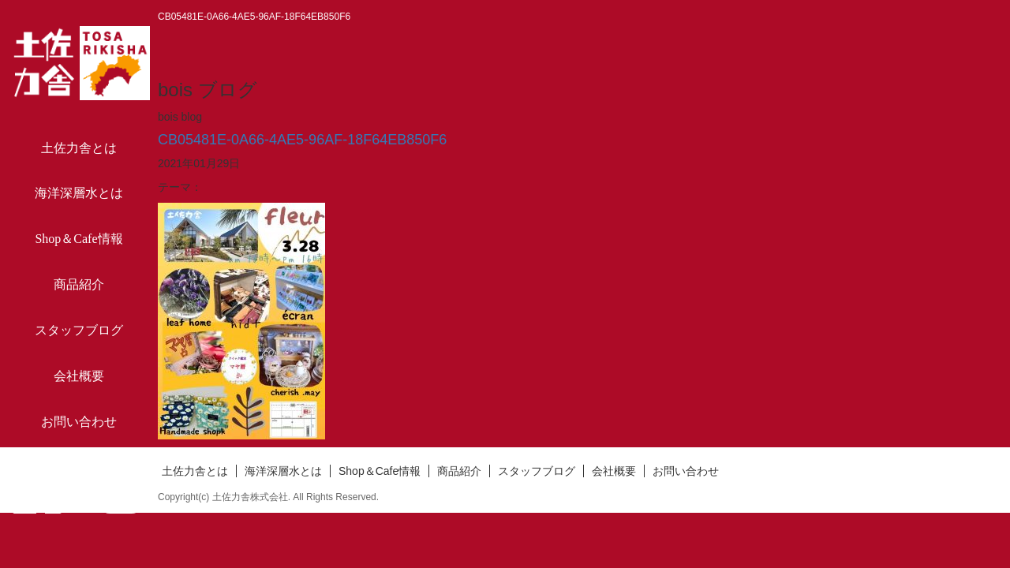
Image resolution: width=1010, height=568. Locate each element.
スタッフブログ (79, 330)
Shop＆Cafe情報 (78, 238)
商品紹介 (79, 284)
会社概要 (79, 376)
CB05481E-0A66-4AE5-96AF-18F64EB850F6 (302, 140)
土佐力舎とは (79, 148)
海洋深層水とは (79, 193)
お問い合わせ (79, 421)
